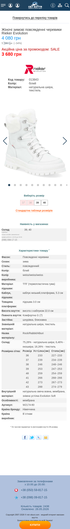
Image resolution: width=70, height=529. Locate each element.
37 (22, 203)
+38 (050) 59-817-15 (30, 490)
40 (43, 203)
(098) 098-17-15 (9, 240)
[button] (64, 141)
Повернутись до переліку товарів (35, 18)
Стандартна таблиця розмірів (34, 210)
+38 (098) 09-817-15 (30, 497)
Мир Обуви (35, 5)
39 (36, 203)
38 (29, 203)
